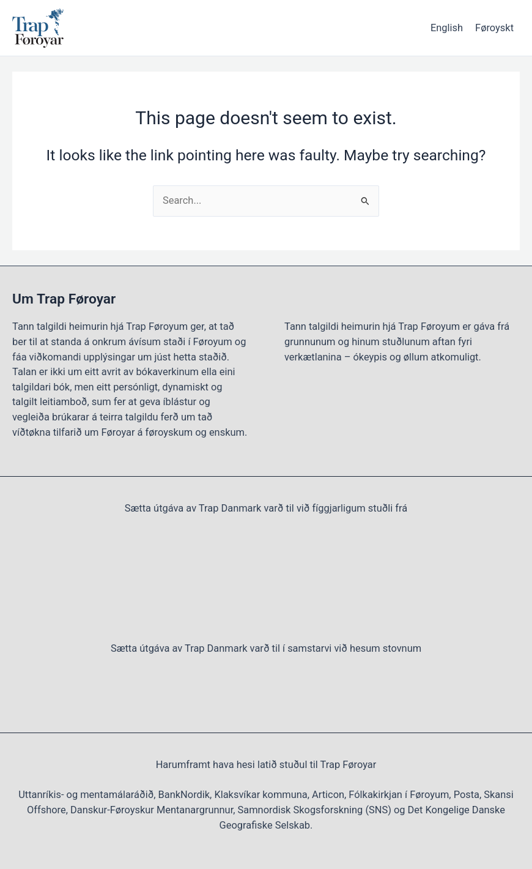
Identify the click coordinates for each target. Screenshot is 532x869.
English (446, 28)
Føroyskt (494, 28)
